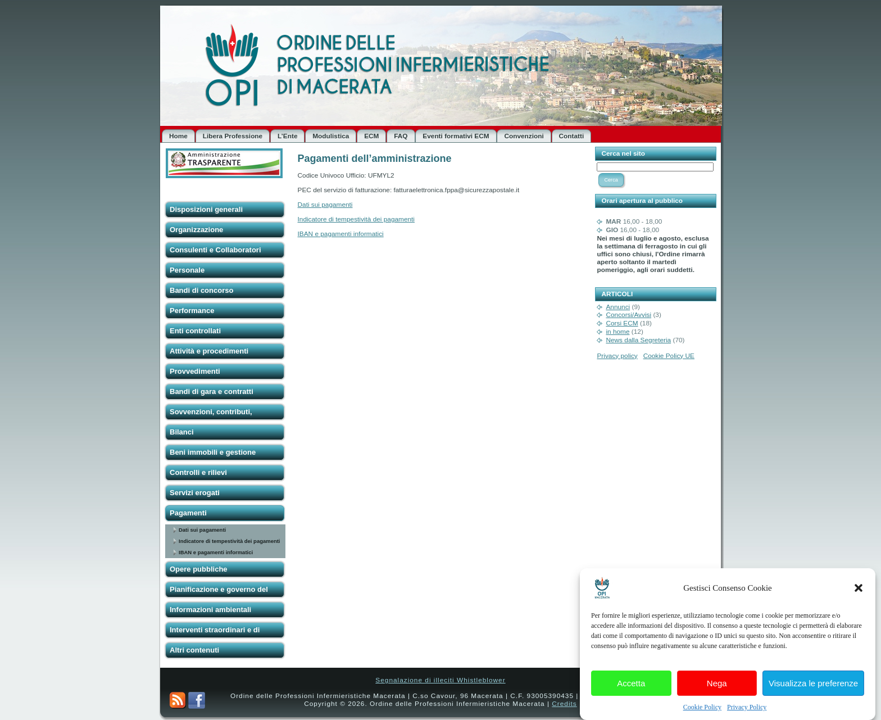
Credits (564, 704)
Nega (717, 691)
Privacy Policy (746, 716)
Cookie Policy (702, 716)
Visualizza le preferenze (813, 691)
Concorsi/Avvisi (628, 315)
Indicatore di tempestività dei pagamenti (229, 541)
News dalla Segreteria (638, 340)
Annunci (618, 307)
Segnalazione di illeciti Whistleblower (440, 680)
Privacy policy (617, 356)
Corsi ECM (622, 323)
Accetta (631, 691)
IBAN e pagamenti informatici (216, 552)
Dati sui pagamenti (202, 530)
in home (617, 332)
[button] (858, 597)
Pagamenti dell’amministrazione (375, 158)
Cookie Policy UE (668, 356)
